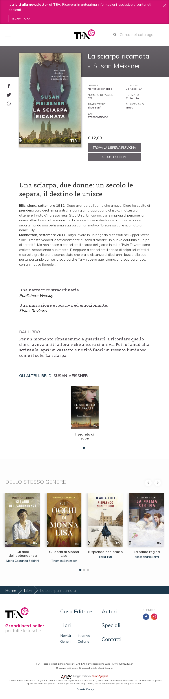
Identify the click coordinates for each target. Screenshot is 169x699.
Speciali (111, 625)
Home (10, 590)
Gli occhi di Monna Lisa (64, 554)
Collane (83, 641)
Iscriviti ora (21, 18)
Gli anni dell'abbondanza (23, 554)
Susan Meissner (70, 375)
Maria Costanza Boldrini (22, 560)
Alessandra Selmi (147, 556)
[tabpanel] (84, 416)
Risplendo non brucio (105, 552)
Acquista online (114, 157)
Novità (65, 635)
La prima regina (147, 552)
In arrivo (84, 635)
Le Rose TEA (134, 88)
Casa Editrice (76, 611)
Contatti (111, 639)
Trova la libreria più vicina (114, 147)
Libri (28, 590)
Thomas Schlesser (64, 560)
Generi (65, 641)
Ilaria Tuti (105, 556)
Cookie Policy (85, 689)
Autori (109, 611)
